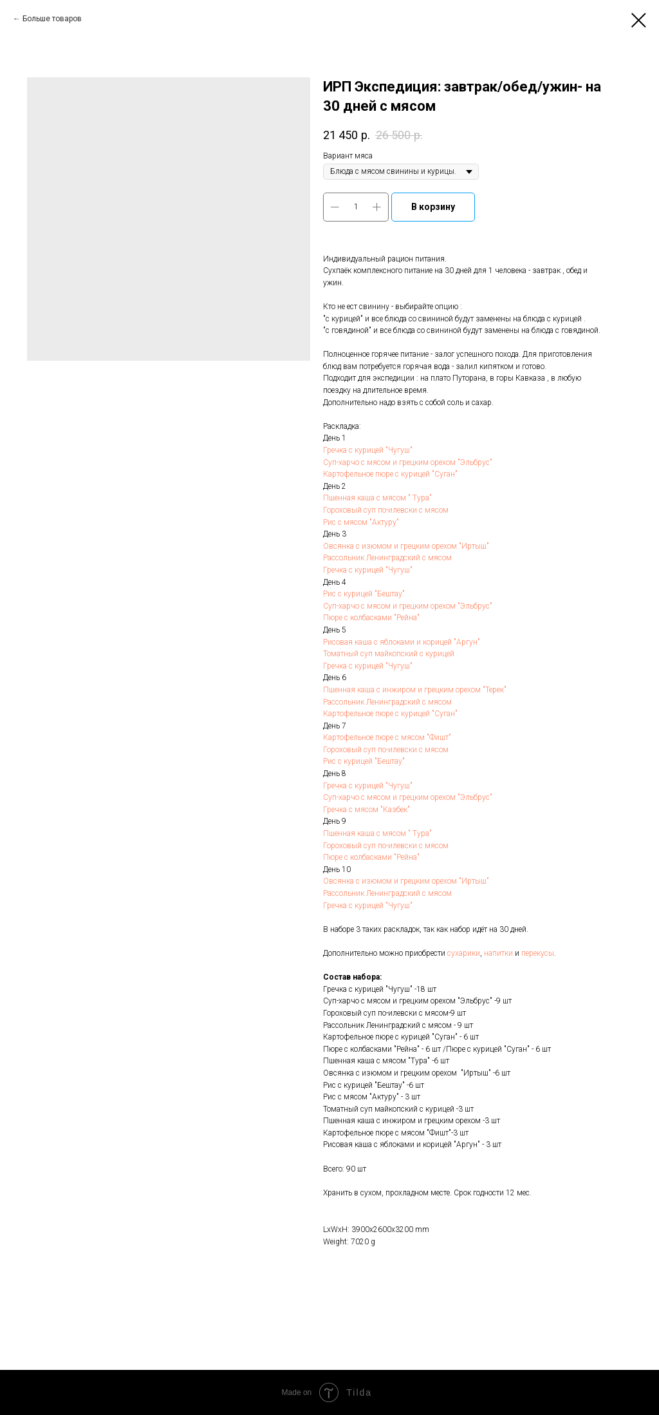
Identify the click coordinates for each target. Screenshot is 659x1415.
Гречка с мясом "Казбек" (366, 809)
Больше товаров (52, 18)
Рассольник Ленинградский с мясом (387, 557)
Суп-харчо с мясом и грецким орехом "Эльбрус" (407, 462)
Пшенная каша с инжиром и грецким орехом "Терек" (414, 689)
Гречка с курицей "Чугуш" (368, 450)
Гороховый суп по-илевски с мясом (386, 510)
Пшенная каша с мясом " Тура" (377, 497)
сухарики (463, 953)
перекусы (537, 953)
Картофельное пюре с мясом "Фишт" (387, 737)
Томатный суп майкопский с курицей (388, 653)
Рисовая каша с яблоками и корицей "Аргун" (401, 642)
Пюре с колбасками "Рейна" (371, 617)
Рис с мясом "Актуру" (361, 522)
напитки (498, 953)
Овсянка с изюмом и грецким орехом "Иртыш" (406, 546)
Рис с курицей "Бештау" (364, 593)
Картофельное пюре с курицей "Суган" (391, 474)
